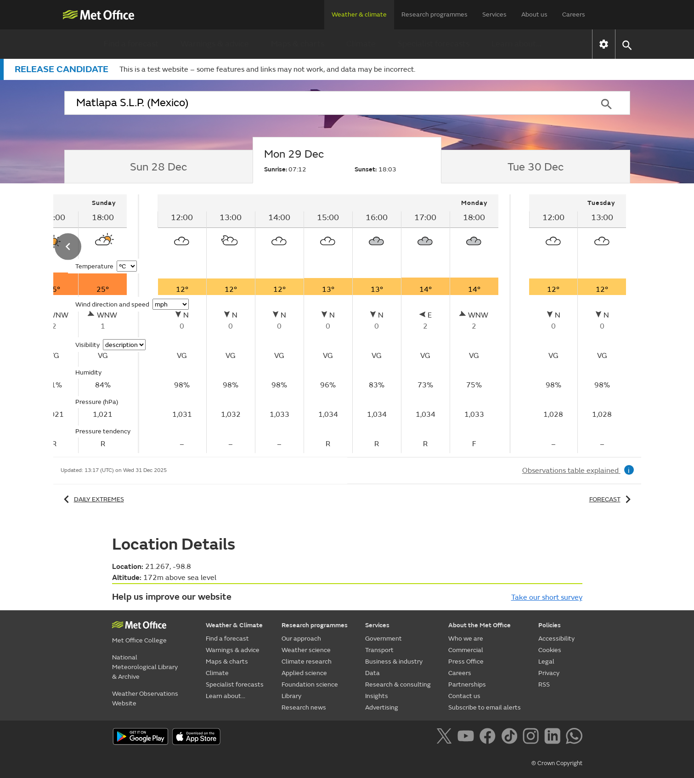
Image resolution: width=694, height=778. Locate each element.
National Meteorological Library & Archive (145, 667)
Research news (304, 707)
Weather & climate (359, 14)
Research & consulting (398, 684)
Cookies (549, 650)
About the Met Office (479, 625)
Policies (549, 625)
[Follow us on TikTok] (511, 737)
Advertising (381, 707)
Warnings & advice (215, 44)
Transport (379, 650)
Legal (546, 661)
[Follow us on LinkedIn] (554, 737)
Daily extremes (92, 499)
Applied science (304, 673)
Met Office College (139, 640)
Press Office (466, 661)
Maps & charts (297, 44)
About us (534, 14)
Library (291, 696)
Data (372, 673)
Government (383, 638)
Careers (573, 14)
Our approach (301, 638)
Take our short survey (546, 597)
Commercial (465, 650)
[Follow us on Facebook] (489, 737)
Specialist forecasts (433, 44)
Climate (361, 44)
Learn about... (516, 44)
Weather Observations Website (145, 698)
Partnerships (467, 684)
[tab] (158, 166)
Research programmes (434, 14)
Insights (376, 696)
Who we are (465, 638)
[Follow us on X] (446, 737)
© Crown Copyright (556, 763)
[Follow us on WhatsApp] (574, 737)
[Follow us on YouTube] (467, 737)
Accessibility (556, 638)
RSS (544, 684)
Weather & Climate (234, 625)
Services (494, 14)
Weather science (306, 650)
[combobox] (324, 102)
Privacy (548, 673)
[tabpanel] (329, 323)
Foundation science (310, 684)
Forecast (611, 499)
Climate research (307, 661)
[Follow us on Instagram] (532, 737)
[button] (626, 44)
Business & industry (394, 661)
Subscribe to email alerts (484, 707)
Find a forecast (131, 44)
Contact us (464, 696)
